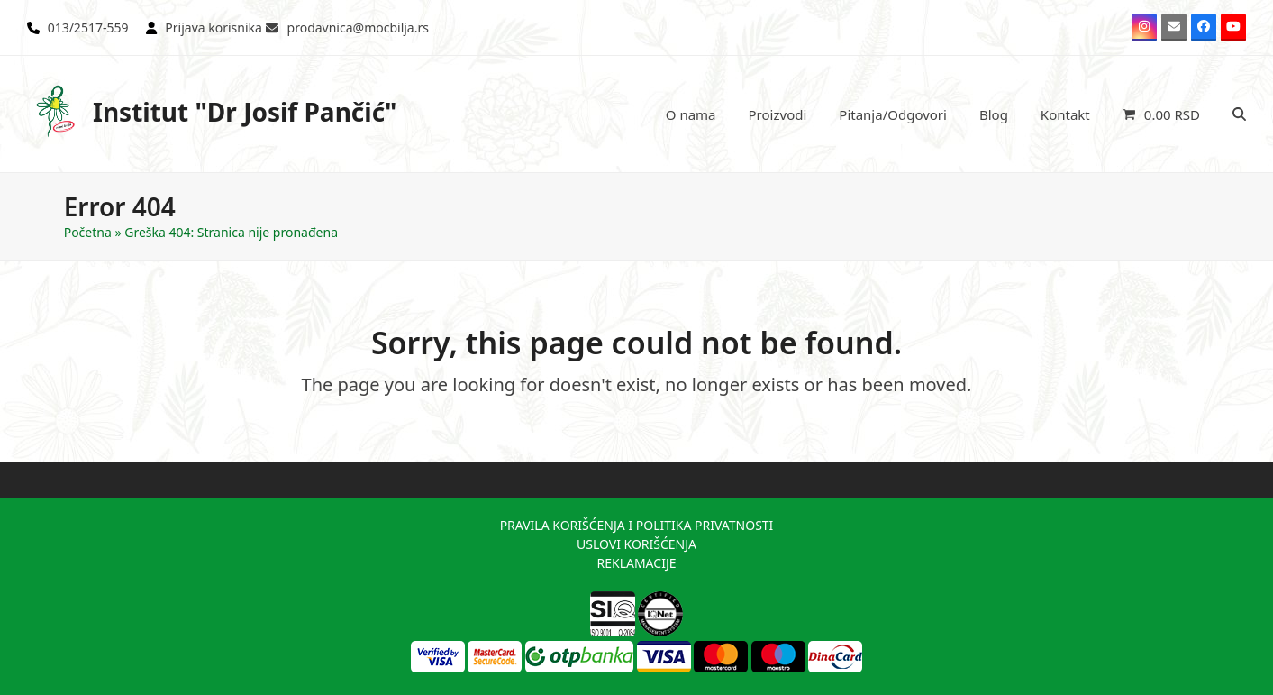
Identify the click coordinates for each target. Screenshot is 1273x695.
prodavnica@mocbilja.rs (358, 27)
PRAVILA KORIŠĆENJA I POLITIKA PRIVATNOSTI (637, 525)
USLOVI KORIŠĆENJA (636, 544)
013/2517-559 (88, 27)
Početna (88, 232)
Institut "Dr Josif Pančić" (212, 111)
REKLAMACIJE (636, 563)
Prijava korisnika (213, 27)
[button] (1161, 114)
